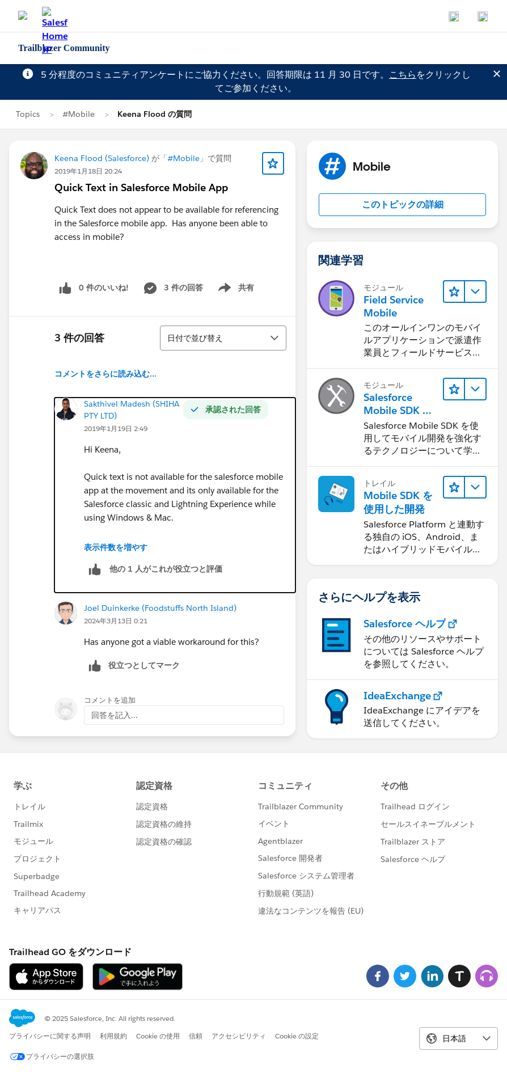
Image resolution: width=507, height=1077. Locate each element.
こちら (402, 75)
